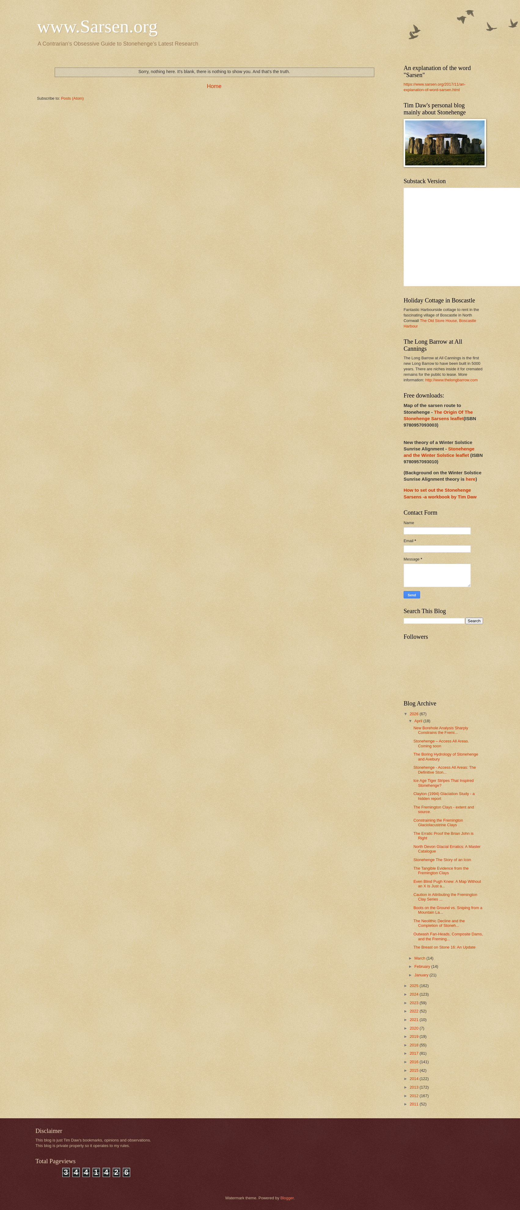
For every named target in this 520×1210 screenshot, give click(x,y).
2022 (414, 1011)
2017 (414, 1053)
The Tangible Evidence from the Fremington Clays (441, 870)
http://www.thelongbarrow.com (451, 380)
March (420, 958)
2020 (414, 1028)
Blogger (287, 1198)
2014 (414, 1078)
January (421, 975)
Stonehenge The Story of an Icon (442, 859)
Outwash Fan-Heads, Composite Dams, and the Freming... (448, 936)
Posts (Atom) (72, 98)
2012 (414, 1095)
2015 (414, 1070)
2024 (414, 994)
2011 (414, 1104)
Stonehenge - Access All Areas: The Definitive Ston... (444, 769)
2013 (414, 1087)
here (470, 479)
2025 (414, 985)
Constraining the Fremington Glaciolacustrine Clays (438, 822)
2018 (414, 1045)
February (422, 966)
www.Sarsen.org (97, 26)
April (418, 721)
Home (214, 86)
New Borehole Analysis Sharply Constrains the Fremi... (440, 730)
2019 (414, 1036)
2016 (414, 1062)
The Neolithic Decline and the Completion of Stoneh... (439, 923)
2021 (414, 1019)
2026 (414, 714)
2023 (414, 1003)
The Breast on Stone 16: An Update (444, 947)
